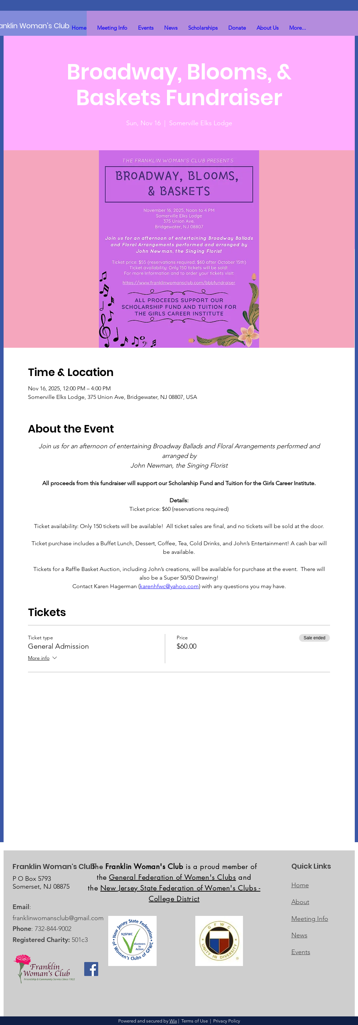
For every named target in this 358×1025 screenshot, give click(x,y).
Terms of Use (194, 1021)
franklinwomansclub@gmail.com (58, 918)
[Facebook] (91, 969)
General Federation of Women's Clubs (172, 877)
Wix (173, 1021)
